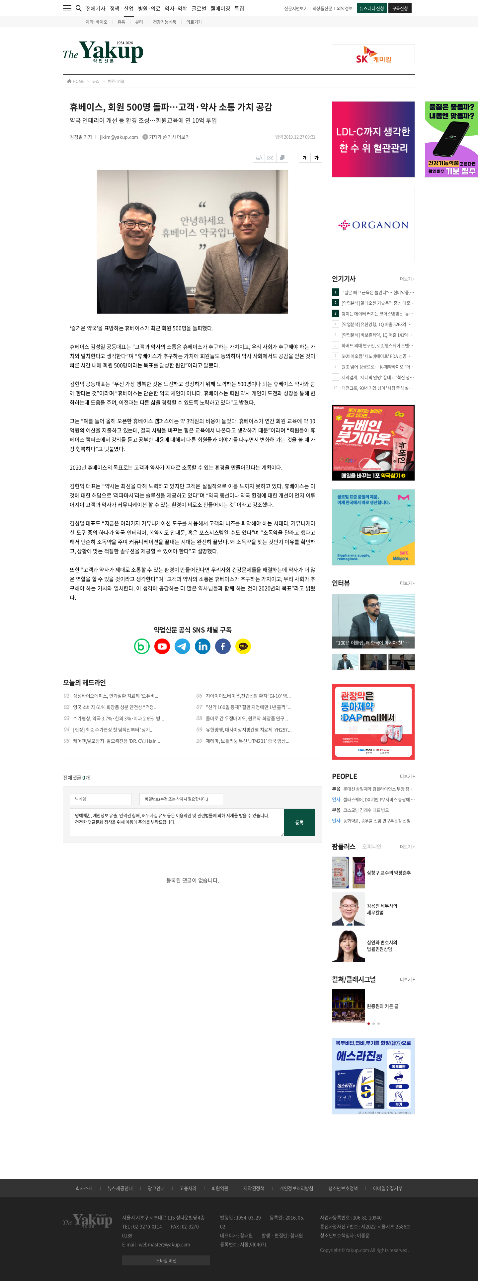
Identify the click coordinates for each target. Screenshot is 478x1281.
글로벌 (199, 8)
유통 (121, 22)
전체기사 (96, 8)
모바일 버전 (166, 1260)
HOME (75, 81)
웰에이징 (220, 8)
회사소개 (84, 1188)
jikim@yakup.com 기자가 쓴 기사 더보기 (145, 136)
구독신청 (400, 8)
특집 (239, 8)
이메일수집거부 (387, 1188)
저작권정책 (254, 1188)
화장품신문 (322, 8)
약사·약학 (176, 8)
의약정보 (345, 8)
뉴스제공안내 (120, 1188)
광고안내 (156, 1188)
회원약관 (219, 1188)
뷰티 (139, 22)
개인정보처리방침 (296, 1188)
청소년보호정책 (343, 1188)
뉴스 (96, 81)
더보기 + (407, 278)
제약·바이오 (97, 22)
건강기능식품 (165, 22)
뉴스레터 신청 (371, 8)
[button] (368, 1023)
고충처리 (188, 1188)
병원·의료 (149, 8)
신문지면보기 (296, 8)
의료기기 (194, 22)
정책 (115, 8)
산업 (129, 10)
